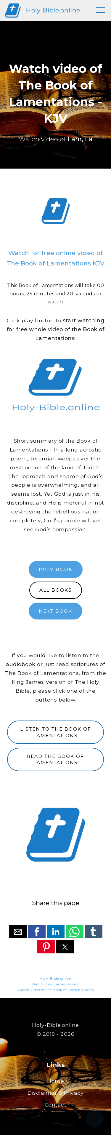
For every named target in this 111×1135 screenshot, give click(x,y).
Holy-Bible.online (53, 10)
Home (55, 1081)
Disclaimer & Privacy (55, 1093)
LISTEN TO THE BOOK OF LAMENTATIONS (55, 732)
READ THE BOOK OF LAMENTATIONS (55, 759)
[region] (55, 211)
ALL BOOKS (55, 590)
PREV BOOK (56, 569)
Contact (56, 1105)
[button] (18, 931)
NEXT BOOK (55, 611)
